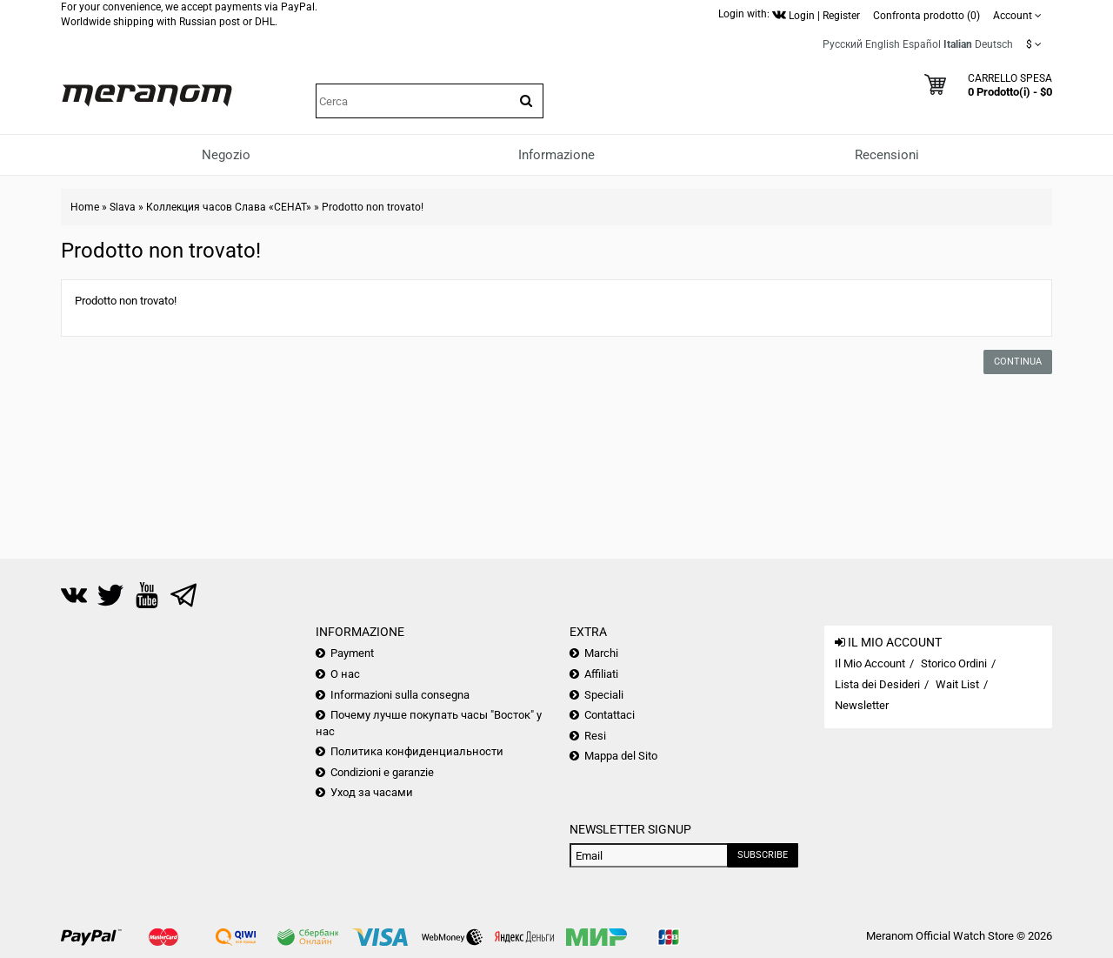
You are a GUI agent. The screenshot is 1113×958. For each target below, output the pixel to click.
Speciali (603, 694)
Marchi (601, 653)
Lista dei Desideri (877, 684)
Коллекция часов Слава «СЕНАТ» (228, 207)
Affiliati (601, 673)
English (882, 44)
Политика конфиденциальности (416, 751)
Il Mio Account (870, 663)
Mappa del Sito (620, 755)
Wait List (957, 684)
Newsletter (862, 705)
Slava (123, 207)
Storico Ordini (954, 663)
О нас (345, 673)
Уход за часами (371, 792)
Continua (1018, 361)
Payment (352, 653)
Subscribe (762, 855)
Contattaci (609, 714)
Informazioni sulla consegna (400, 694)
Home (84, 207)
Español (922, 44)
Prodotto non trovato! (372, 207)
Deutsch (994, 44)
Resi (595, 735)
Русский (843, 44)
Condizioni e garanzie (382, 772)
